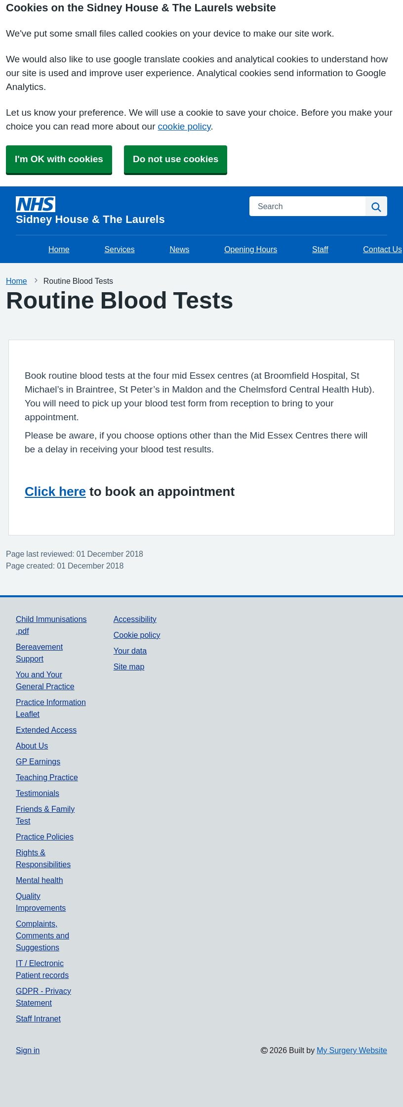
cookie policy (184, 126)
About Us (32, 746)
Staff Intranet (38, 1018)
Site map (129, 666)
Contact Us (382, 249)
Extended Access (46, 730)
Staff (320, 249)
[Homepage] (127, 210)
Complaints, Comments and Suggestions (42, 935)
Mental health (39, 880)
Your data (130, 651)
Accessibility (135, 619)
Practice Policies (45, 837)
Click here (55, 491)
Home (59, 249)
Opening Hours (250, 249)
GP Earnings (38, 761)
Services (119, 249)
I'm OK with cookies (59, 159)
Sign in (28, 1050)
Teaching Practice (47, 777)
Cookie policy (137, 635)
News (179, 249)
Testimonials (37, 793)
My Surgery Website (352, 1050)
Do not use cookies (175, 159)
